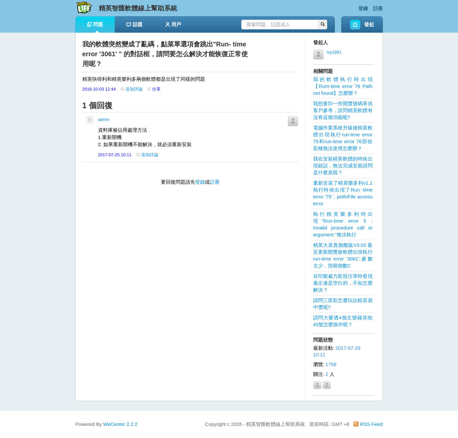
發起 (369, 24)
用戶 (173, 24)
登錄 (363, 8)
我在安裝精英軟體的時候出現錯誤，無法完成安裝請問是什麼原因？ (343, 165)
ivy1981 (334, 52)
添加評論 (132, 89)
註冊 (378, 8)
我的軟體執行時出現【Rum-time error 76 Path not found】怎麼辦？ (343, 86)
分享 (154, 89)
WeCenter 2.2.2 (120, 424)
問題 (95, 27)
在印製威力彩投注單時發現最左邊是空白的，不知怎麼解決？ (343, 283)
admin (104, 119)
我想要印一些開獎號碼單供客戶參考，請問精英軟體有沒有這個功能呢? (343, 110)
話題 (134, 24)
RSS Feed (367, 424)
